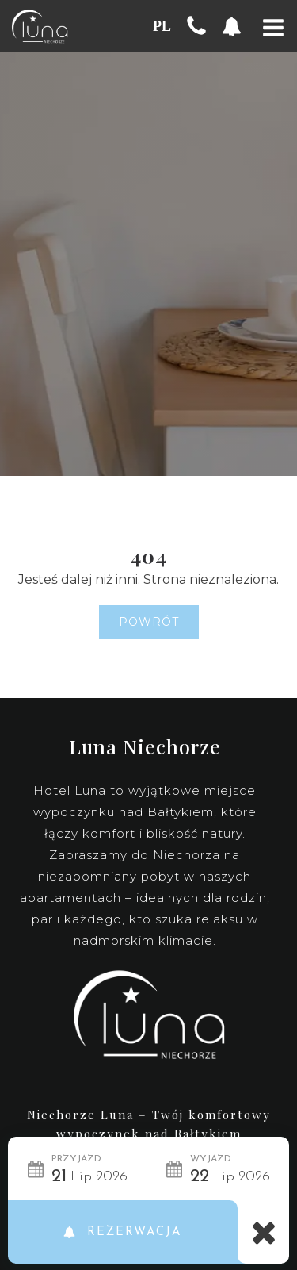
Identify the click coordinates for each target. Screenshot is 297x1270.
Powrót (149, 622)
